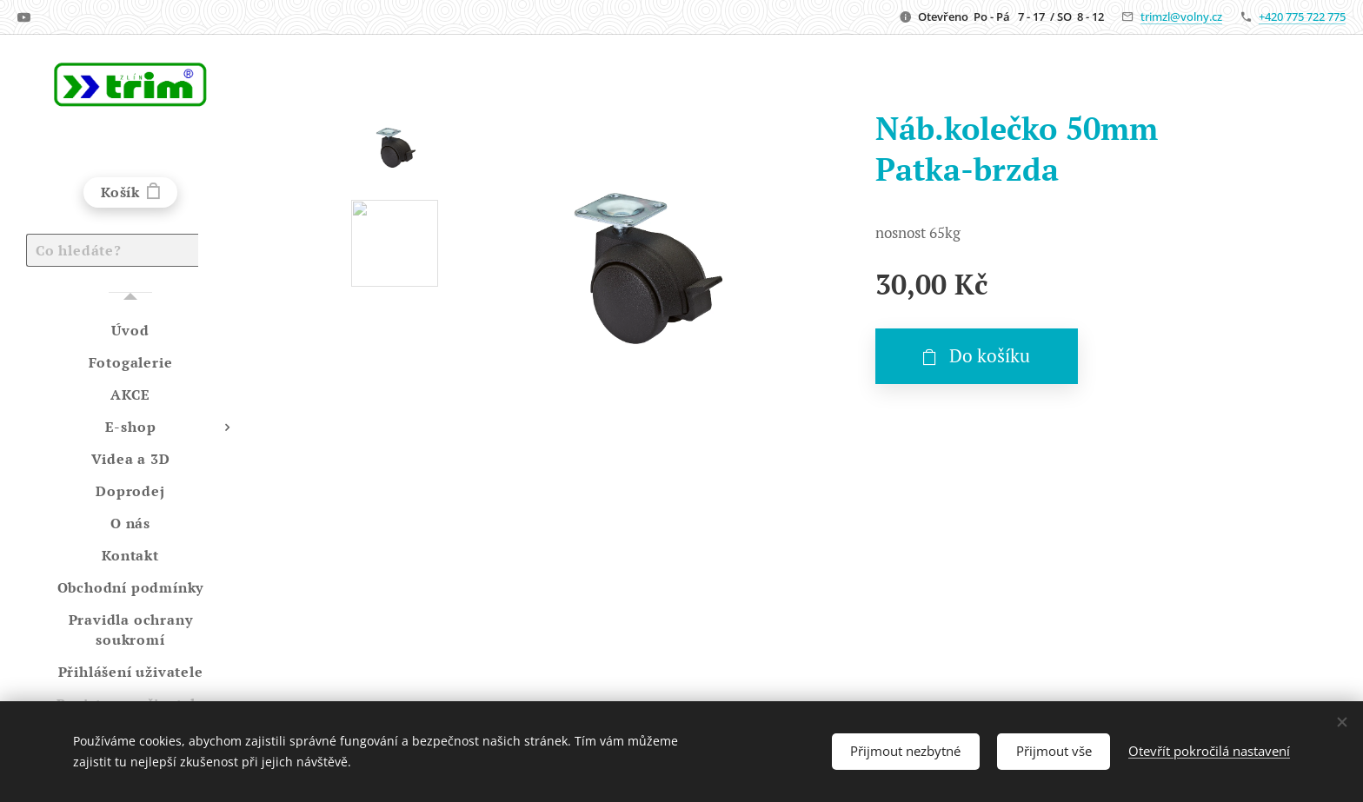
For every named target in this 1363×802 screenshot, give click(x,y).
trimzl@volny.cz (1181, 16)
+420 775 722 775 (1302, 16)
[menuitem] (130, 331)
